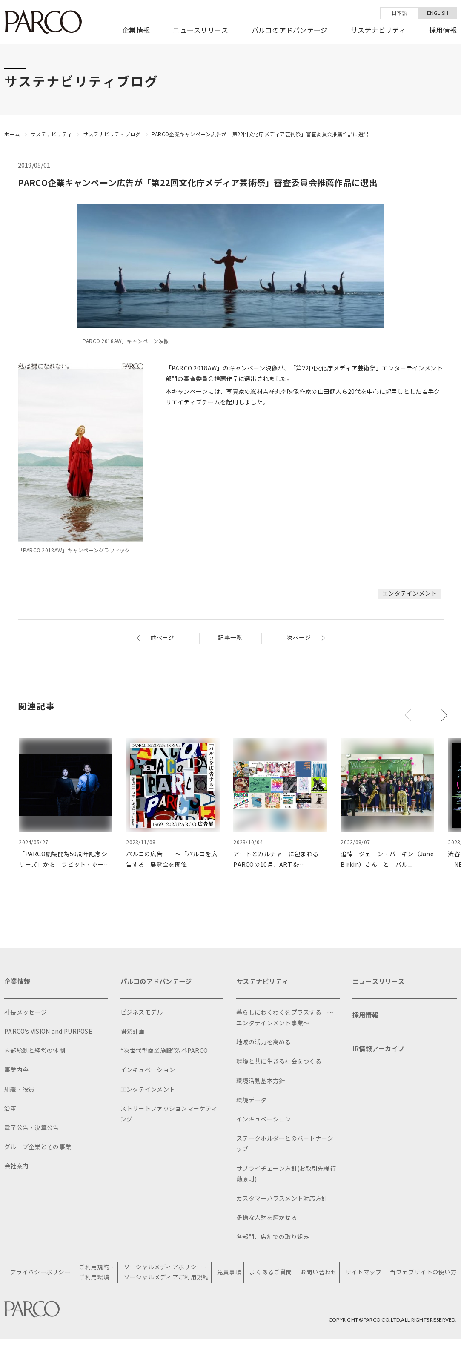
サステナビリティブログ (112, 134)
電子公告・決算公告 (31, 1129)
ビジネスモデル (141, 1013)
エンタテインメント (409, 593)
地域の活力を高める (263, 1043)
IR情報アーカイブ (380, 1052)
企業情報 (136, 30)
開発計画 (132, 1032)
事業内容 (16, 1071)
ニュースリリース (200, 30)
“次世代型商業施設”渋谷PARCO (164, 1051)
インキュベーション (147, 1071)
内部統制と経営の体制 (34, 1051)
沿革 (10, 1109)
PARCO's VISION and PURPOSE (48, 1032)
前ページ (162, 638)
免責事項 (230, 1273)
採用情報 (443, 30)
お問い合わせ (319, 1273)
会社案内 (16, 1167)
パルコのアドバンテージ (290, 30)
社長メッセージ (25, 1013)
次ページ (298, 638)
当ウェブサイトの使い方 (423, 1273)
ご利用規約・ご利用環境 (98, 1274)
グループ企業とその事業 (37, 1148)
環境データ (251, 1101)
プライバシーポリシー (41, 1273)
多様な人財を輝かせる (266, 1218)
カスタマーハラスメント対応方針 (281, 1199)
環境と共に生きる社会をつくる (278, 1062)
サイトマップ (363, 1273)
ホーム (12, 134)
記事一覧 (230, 638)
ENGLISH (438, 13)
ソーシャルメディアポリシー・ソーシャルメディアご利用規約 (167, 1274)
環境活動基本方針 (260, 1082)
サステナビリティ (378, 30)
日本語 (399, 13)
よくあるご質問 (271, 1273)
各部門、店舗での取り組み (272, 1238)
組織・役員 (19, 1090)
